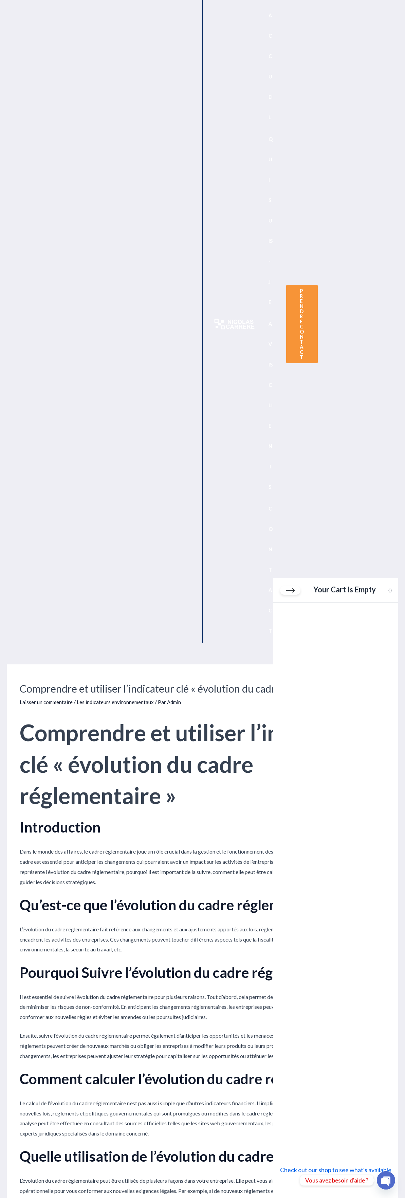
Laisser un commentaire (47, 94)
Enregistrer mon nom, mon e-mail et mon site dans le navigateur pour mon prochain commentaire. (132, 1058)
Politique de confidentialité (31, 1160)
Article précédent (31, 855)
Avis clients (216, 1160)
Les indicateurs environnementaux (117, 94)
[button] (352, 17)
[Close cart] (290, 594)
